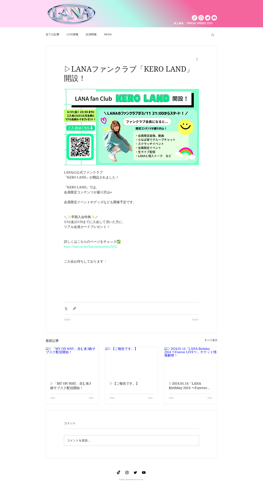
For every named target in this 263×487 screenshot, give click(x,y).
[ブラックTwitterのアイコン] (135, 472)
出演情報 (91, 34)
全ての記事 (52, 34)
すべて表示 (211, 340)
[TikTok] (194, 18)
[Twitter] (207, 18)
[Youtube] (214, 18)
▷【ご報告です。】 (124, 383)
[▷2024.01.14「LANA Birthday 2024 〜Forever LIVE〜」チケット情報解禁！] (190, 362)
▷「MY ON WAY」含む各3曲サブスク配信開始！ (70, 386)
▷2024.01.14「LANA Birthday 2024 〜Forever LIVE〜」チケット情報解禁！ (190, 386)
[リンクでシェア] (74, 308)
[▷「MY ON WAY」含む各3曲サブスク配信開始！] (72, 362)
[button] (212, 34)
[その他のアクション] (197, 59)
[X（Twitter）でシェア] (65, 308)
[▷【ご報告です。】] (131, 362)
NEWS (108, 34)
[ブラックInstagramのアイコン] (127, 472)
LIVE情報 (72, 34)
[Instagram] (201, 18)
